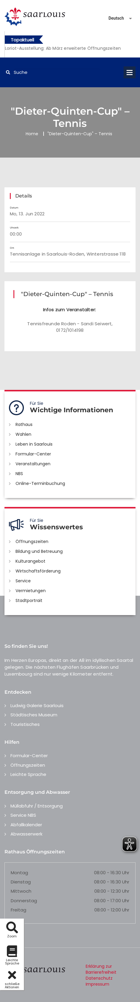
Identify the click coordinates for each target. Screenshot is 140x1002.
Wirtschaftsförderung (38, 571)
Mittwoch (21, 891)
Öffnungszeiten (32, 541)
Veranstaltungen (33, 464)
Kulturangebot (30, 561)
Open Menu (130, 72)
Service (23, 581)
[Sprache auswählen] (113, 18)
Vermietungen (31, 591)
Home (32, 134)
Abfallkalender (26, 824)
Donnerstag (24, 900)
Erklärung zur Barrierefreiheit (101, 969)
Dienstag (21, 882)
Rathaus (24, 424)
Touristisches (25, 724)
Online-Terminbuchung (40, 483)
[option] (70, 48)
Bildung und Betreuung (39, 551)
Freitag (18, 910)
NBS (19, 474)
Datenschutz (99, 978)
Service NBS (23, 815)
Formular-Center (33, 454)
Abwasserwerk (26, 834)
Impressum (97, 984)
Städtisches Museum (33, 715)
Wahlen (23, 434)
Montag (19, 872)
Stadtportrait (29, 600)
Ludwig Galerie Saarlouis (37, 705)
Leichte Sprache (28, 774)
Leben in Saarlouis (34, 444)
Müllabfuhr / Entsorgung (36, 806)
